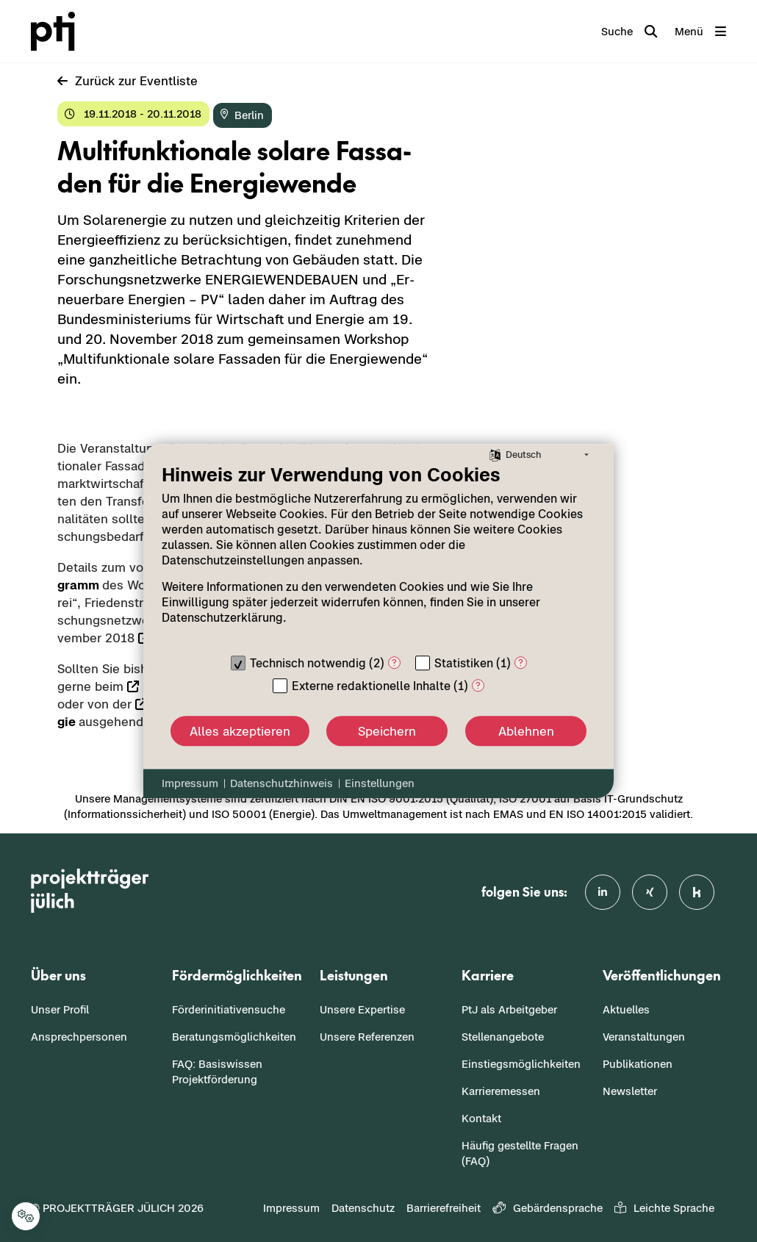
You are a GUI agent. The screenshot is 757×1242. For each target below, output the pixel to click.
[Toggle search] (629, 31)
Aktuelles (626, 1009)
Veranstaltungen (644, 1036)
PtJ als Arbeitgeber (509, 1009)
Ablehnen (526, 731)
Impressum (291, 1208)
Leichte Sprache (664, 1208)
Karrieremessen (501, 1091)
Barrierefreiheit (443, 1208)
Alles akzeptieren (240, 731)
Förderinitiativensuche (228, 1009)
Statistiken (463, 663)
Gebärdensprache (547, 1208)
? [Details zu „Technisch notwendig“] (394, 662)
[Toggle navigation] (700, 31)
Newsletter (630, 1091)
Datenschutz (363, 1208)
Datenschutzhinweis (281, 783)
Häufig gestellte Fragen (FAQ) (520, 1153)
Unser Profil (60, 1009)
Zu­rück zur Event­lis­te (127, 81)
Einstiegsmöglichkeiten (521, 1064)
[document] (378, 555)
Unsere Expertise (362, 1009)
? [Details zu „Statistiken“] (520, 662)
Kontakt (481, 1118)
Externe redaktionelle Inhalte (371, 685)
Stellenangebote (503, 1036)
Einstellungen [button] (380, 783)
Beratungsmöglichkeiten (234, 1036)
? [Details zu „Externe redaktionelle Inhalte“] (478, 685)
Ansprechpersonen (79, 1036)
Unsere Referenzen (367, 1036)
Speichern (387, 731)
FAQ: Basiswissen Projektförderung (217, 1071)
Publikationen (637, 1064)
